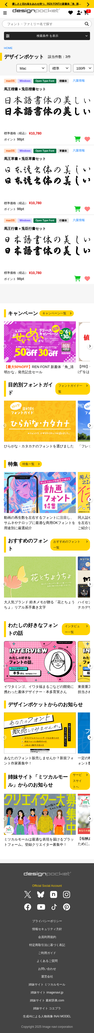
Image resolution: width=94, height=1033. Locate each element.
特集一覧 (28, 464)
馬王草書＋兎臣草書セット (25, 159)
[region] (47, 111)
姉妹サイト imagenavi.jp (47, 992)
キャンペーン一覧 (54, 313)
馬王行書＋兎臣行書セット (25, 229)
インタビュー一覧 (72, 629)
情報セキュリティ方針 (47, 929)
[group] (40, 348)
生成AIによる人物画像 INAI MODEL (47, 1016)
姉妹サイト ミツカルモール (47, 984)
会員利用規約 (47, 937)
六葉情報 (79, 80)
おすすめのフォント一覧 (66, 544)
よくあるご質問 (47, 961)
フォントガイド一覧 (70, 388)
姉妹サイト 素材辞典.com (47, 1000)
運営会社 (47, 976)
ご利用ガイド (47, 953)
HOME (8, 48)
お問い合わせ (47, 969)
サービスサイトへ (77, 781)
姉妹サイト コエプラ (47, 1008)
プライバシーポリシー (47, 921)
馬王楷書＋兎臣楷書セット (25, 89)
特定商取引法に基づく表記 (47, 945)
